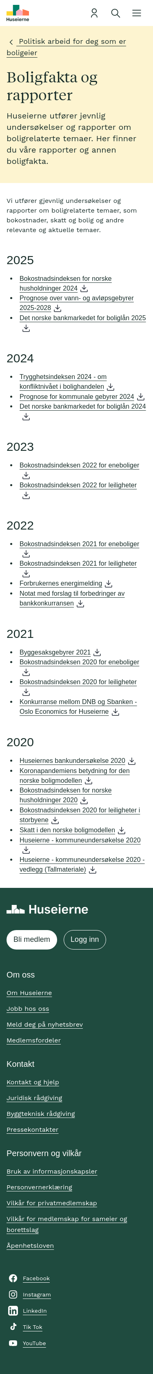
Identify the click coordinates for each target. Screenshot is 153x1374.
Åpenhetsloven (30, 1245)
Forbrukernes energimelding (61, 583)
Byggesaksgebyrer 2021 (55, 652)
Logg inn (85, 939)
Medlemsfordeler (34, 1040)
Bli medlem (31, 939)
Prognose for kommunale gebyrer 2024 (77, 396)
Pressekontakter (32, 1129)
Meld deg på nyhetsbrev (45, 1024)
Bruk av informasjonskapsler (52, 1171)
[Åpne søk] (115, 13)
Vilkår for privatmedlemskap (52, 1203)
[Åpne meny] (136, 13)
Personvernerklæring (39, 1187)
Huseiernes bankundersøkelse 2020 (72, 760)
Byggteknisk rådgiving (41, 1114)
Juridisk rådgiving (34, 1098)
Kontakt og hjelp (33, 1082)
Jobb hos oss (28, 1008)
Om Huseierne (29, 993)
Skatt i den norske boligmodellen (67, 830)
